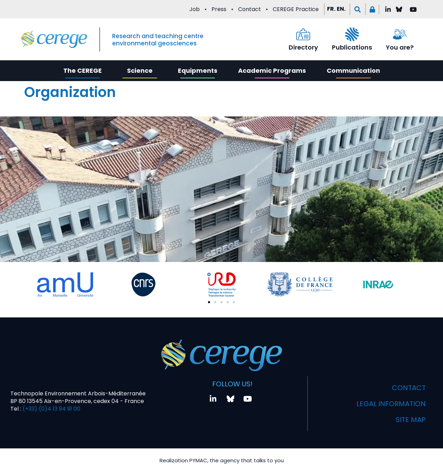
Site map (411, 419)
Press (218, 9)
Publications (352, 47)
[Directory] (303, 34)
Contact (249, 9)
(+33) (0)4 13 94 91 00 (50, 409)
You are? (400, 47)
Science (140, 70)
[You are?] (400, 34)
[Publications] (352, 34)
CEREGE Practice (296, 9)
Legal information (391, 404)
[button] (357, 9)
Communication (353, 70)
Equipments (197, 70)
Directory (303, 47)
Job (194, 9)
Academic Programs (272, 70)
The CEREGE (82, 70)
